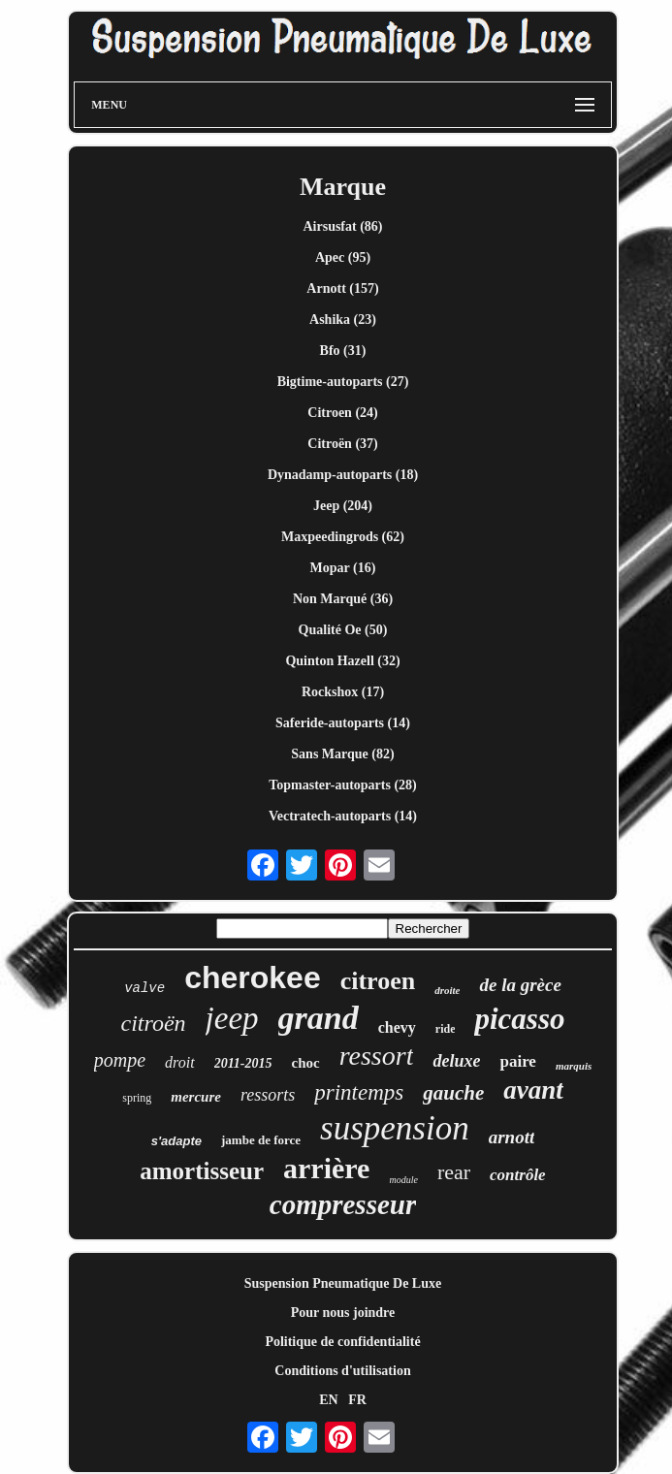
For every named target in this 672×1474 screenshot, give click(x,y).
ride (445, 1029)
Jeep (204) (342, 505)
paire (517, 1061)
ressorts (267, 1095)
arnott (512, 1137)
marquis (574, 1066)
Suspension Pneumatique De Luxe (342, 1283)
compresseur (343, 1204)
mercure (196, 1097)
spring (136, 1098)
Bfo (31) (343, 350)
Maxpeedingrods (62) (342, 536)
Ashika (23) (342, 319)
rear (453, 1172)
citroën (153, 1023)
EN (328, 1400)
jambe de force (261, 1140)
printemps (358, 1092)
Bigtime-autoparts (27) (343, 381)
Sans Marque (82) (342, 754)
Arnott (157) (342, 288)
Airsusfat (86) (342, 226)
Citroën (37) (342, 443)
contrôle (518, 1175)
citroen (378, 981)
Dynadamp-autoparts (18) (343, 474)
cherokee (252, 977)
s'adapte (176, 1141)
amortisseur (202, 1171)
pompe (119, 1060)
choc (306, 1063)
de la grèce (519, 985)
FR (357, 1400)
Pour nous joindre (343, 1312)
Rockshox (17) (343, 692)
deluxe (456, 1061)
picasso (519, 1019)
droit (180, 1062)
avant (533, 1090)
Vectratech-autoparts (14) (343, 816)
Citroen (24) (342, 412)
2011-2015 (243, 1063)
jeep (232, 1018)
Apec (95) (342, 257)
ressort (376, 1056)
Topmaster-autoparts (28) (343, 785)
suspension (394, 1128)
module (403, 1179)
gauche (453, 1093)
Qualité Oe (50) (343, 630)
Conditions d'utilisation (342, 1370)
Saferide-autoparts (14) (342, 723)
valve (144, 988)
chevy (397, 1027)
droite (447, 990)
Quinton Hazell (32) (342, 661)
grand (318, 1018)
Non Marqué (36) (343, 599)
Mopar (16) (343, 568)
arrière (326, 1168)
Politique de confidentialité (342, 1341)
